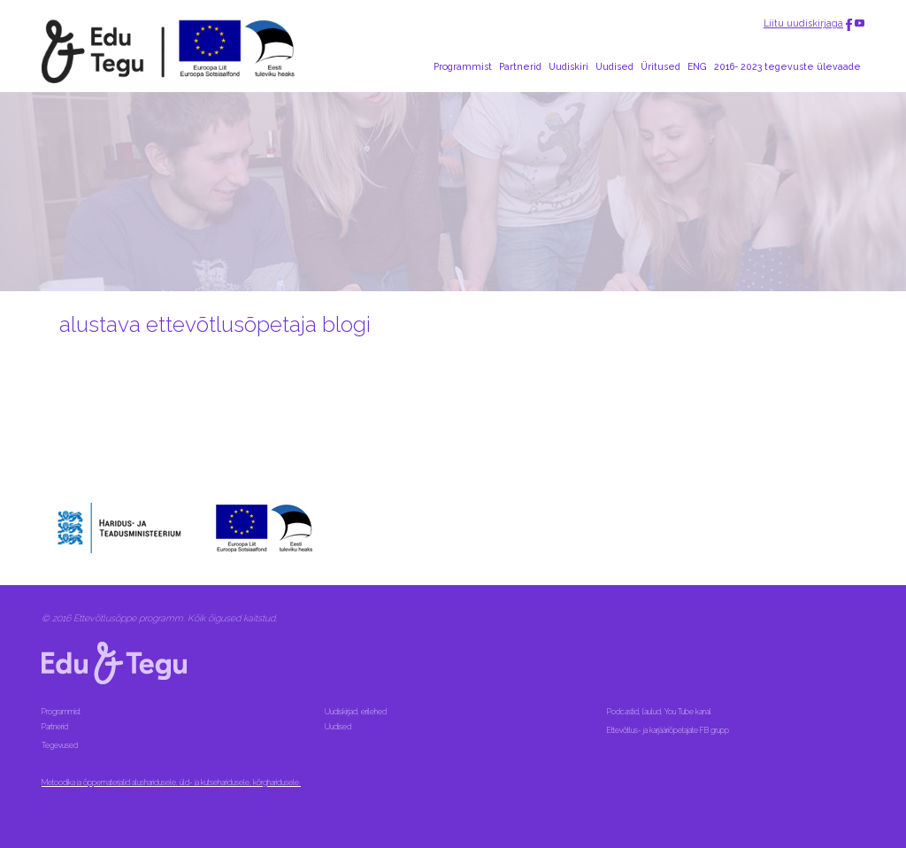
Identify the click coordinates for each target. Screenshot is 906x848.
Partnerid (520, 66)
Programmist (463, 66)
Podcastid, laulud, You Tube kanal (660, 711)
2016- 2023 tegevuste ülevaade (787, 66)
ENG (697, 66)
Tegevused (61, 745)
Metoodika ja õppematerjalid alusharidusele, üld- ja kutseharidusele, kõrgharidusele (171, 782)
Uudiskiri (568, 66)
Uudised (614, 66)
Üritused (660, 66)
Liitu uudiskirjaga (803, 23)
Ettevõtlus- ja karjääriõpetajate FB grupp (669, 730)
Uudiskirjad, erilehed (356, 711)
